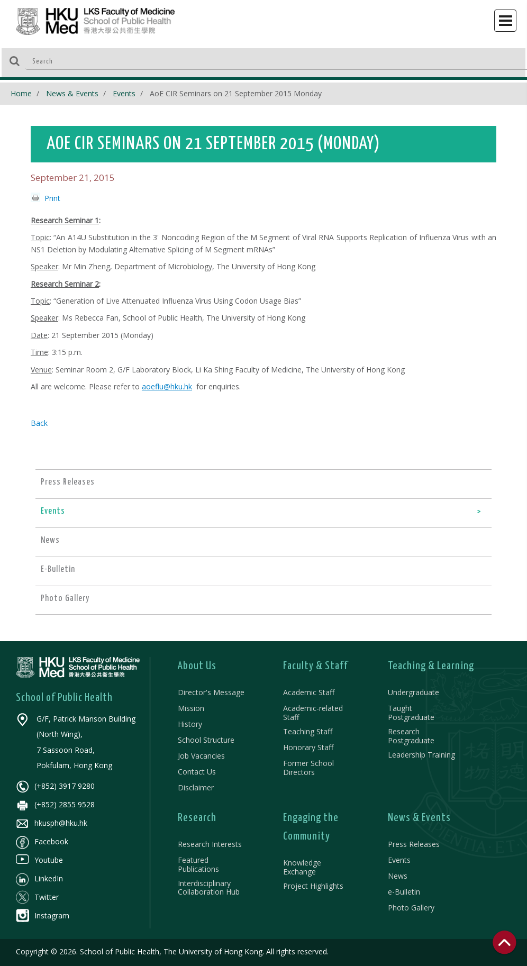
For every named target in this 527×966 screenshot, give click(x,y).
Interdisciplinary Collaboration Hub (209, 887)
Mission (191, 708)
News (397, 876)
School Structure (206, 740)
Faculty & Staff (315, 666)
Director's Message (211, 692)
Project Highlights (313, 886)
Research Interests (210, 844)
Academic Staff (308, 692)
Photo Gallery (411, 908)
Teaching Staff (307, 731)
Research (197, 818)
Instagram (42, 915)
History (190, 724)
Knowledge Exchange (302, 867)
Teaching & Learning (431, 666)
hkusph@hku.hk (51, 823)
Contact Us (197, 772)
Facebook (42, 841)
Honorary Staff (308, 747)
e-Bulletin (404, 892)
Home (21, 93)
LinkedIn (39, 878)
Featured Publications (198, 864)
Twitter (37, 897)
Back (39, 423)
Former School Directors (308, 767)
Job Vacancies (201, 756)
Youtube (39, 860)
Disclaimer (196, 787)
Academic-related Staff (313, 712)
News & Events (72, 93)
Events (124, 93)
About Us (197, 666)
